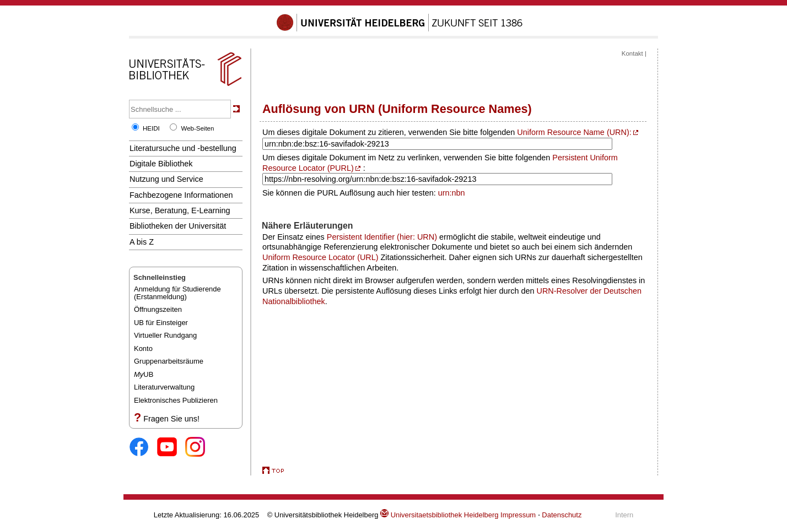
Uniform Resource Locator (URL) (320, 257)
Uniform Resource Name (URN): (574, 132)
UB (143, 374)
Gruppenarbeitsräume (168, 361)
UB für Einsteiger (161, 322)
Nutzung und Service (166, 179)
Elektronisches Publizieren (176, 400)
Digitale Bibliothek (161, 163)
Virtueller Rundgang (165, 335)
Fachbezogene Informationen (181, 195)
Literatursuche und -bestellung (183, 148)
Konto (143, 348)
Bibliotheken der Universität (178, 225)
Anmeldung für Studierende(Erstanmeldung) (177, 293)
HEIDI (151, 128)
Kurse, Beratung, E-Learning (180, 210)
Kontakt (632, 53)
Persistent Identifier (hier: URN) (382, 237)
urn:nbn (451, 192)
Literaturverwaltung (164, 387)
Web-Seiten (197, 128)
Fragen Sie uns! (171, 418)
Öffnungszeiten (158, 309)
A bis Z (142, 241)
